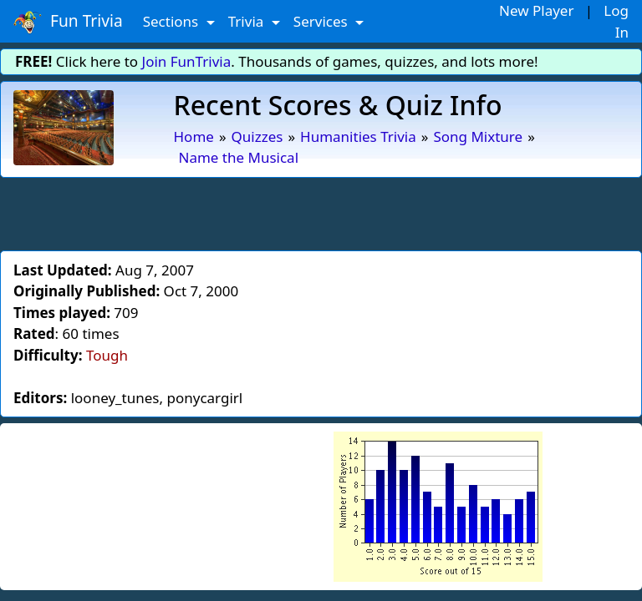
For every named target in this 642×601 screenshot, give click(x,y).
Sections (172, 21)
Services (322, 21)
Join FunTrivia (187, 61)
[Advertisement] (321, 211)
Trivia (248, 21)
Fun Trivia (68, 21)
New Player (536, 10)
